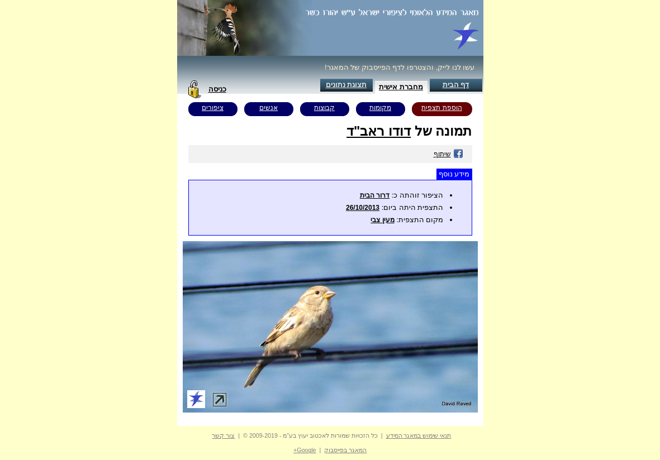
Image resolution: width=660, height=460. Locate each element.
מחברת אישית (401, 87)
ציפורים (213, 108)
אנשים (268, 108)
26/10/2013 (362, 208)
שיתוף (448, 154)
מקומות (380, 108)
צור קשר (223, 435)
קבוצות (324, 108)
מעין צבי (382, 220)
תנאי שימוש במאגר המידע (419, 435)
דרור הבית (375, 195)
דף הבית (456, 84)
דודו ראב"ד (378, 130)
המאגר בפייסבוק (345, 450)
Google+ (304, 450)
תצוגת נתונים (346, 84)
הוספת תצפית (441, 108)
